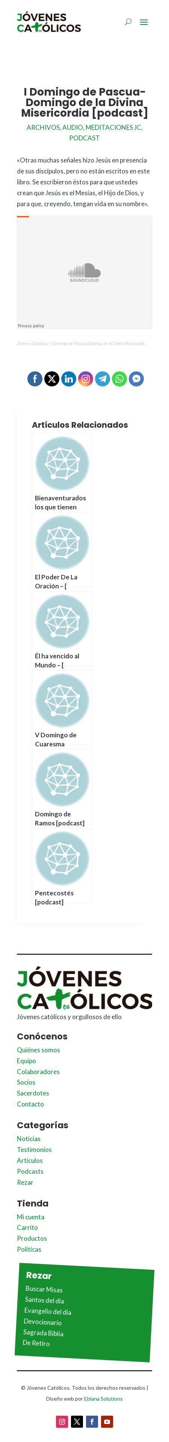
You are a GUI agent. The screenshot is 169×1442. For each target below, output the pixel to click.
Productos (32, 1238)
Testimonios (34, 1149)
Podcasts (30, 1171)
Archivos (43, 127)
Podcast (84, 138)
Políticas (29, 1249)
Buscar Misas (44, 1289)
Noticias (29, 1139)
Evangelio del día (48, 1311)
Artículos (30, 1160)
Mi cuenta (30, 1217)
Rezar (25, 1182)
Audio (72, 127)
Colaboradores (38, 1072)
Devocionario (43, 1322)
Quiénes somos (38, 1050)
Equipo (26, 1061)
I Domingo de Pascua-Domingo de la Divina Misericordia (98, 344)
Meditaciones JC (113, 127)
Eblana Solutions (103, 1398)
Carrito (27, 1227)
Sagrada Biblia (43, 1333)
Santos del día (44, 1300)
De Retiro (36, 1343)
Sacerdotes (33, 1093)
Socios (26, 1082)
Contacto (30, 1104)
